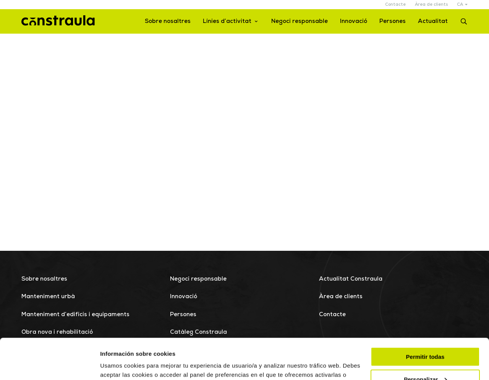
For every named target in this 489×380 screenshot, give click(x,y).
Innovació (353, 21)
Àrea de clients (431, 5)
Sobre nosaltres (168, 21)
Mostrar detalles (122, 364)
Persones (392, 21)
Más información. (165, 343)
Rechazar (425, 361)
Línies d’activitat (227, 21)
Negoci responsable (299, 21)
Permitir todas (425, 316)
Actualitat (433, 21)
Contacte (395, 5)
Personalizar (425, 338)
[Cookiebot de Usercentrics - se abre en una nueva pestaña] (49, 365)
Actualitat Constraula (350, 279)
